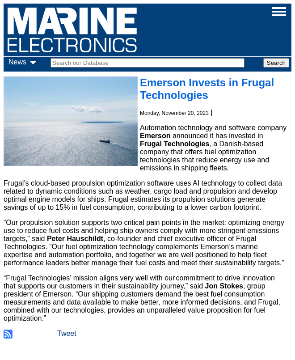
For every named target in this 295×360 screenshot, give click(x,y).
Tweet (66, 333)
